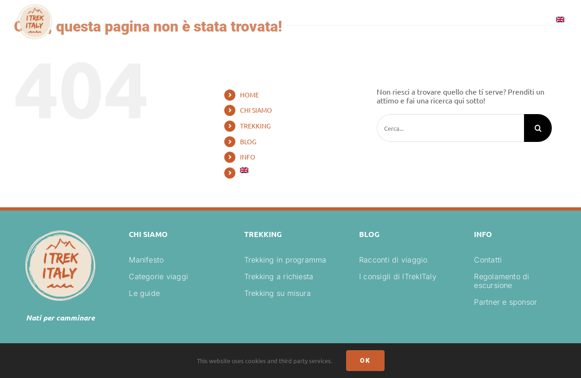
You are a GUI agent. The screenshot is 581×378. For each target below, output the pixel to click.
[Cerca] (538, 128)
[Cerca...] (450, 128)
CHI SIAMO (256, 110)
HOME (249, 94)
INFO (247, 157)
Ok (365, 360)
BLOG (248, 141)
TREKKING (255, 126)
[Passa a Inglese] (560, 21)
